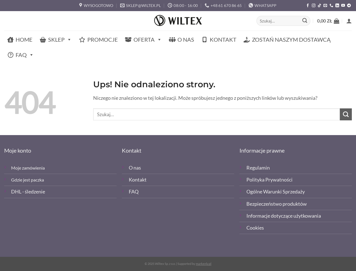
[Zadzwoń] (331, 6)
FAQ (25, 55)
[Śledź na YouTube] (343, 6)
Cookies (255, 228)
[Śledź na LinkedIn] (337, 6)
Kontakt (223, 39)
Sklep (60, 39)
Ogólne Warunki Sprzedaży (275, 192)
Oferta (148, 39)
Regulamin (258, 168)
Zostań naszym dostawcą (291, 39)
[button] (328, 21)
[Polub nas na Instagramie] (313, 6)
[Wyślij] (305, 21)
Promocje (102, 39)
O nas (185, 39)
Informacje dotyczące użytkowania (283, 216)
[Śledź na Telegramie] (349, 6)
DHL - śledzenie (28, 192)
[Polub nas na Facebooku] (308, 6)
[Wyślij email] (325, 6)
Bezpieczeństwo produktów (276, 204)
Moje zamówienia (28, 167)
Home (24, 39)
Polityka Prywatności (269, 180)
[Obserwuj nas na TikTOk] (319, 6)
